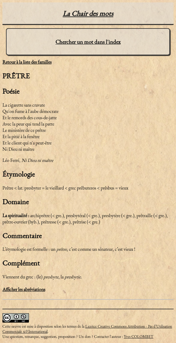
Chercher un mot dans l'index (88, 42)
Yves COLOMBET (138, 336)
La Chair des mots (88, 13)
